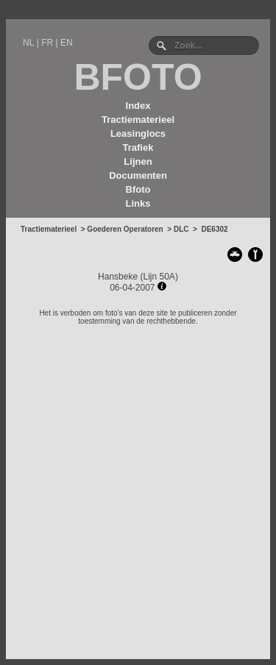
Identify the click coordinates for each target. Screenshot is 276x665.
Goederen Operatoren (125, 229)
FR (47, 43)
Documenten (138, 175)
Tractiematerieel (138, 119)
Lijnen (138, 161)
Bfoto (138, 189)
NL (28, 43)
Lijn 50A (159, 276)
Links (138, 203)
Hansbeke (118, 276)
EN (66, 43)
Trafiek (138, 147)
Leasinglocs (138, 133)
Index (138, 105)
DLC (181, 229)
